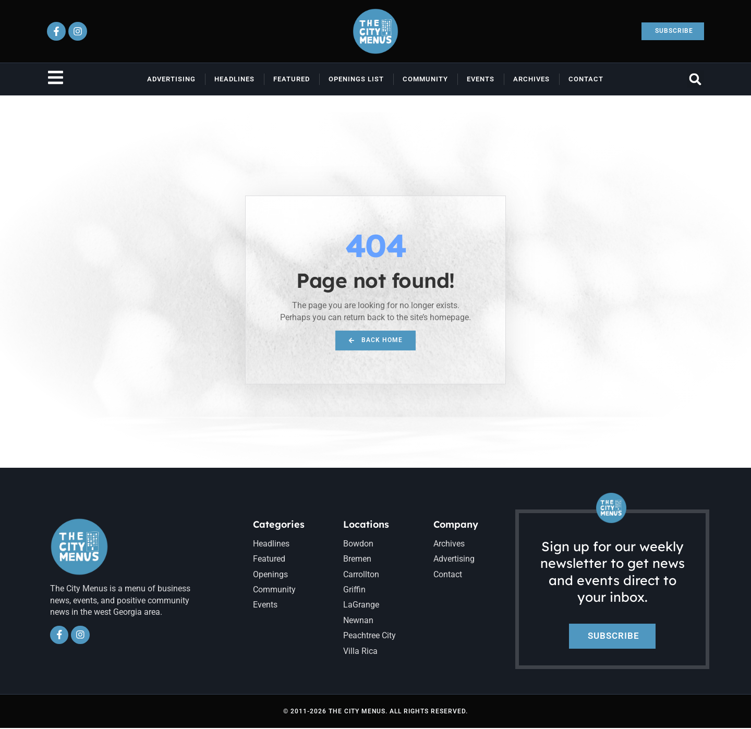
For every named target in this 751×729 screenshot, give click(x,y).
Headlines (234, 79)
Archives (531, 79)
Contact (585, 79)
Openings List (356, 79)
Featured (291, 79)
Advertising (171, 79)
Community (425, 79)
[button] (695, 79)
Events (480, 79)
